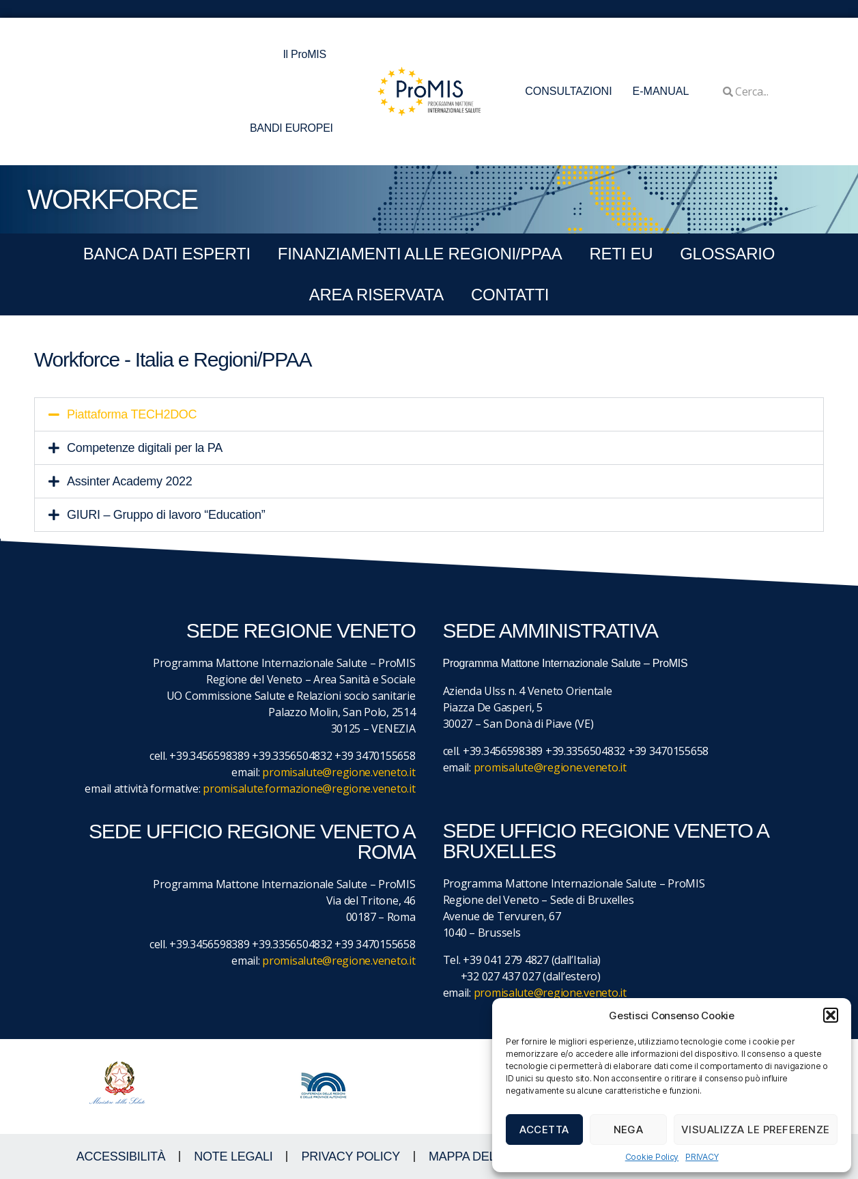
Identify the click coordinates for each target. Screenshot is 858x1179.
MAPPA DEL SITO (477, 1156)
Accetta (544, 1129)
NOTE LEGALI (233, 1156)
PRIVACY (701, 1157)
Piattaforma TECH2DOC (132, 414)
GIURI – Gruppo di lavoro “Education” (166, 515)
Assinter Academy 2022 (129, 481)
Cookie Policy (652, 1157)
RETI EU (621, 253)
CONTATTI (510, 294)
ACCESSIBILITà (121, 1156)
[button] (831, 1015)
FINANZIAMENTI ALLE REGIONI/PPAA (420, 253)
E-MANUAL (661, 91)
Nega (629, 1129)
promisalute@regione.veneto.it (338, 772)
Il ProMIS (307, 54)
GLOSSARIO (727, 253)
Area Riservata (376, 294)
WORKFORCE (112, 199)
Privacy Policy (350, 1156)
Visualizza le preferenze (755, 1129)
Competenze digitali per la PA (145, 448)
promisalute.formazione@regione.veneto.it (309, 788)
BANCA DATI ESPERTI (167, 253)
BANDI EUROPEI (291, 128)
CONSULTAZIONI (568, 91)
